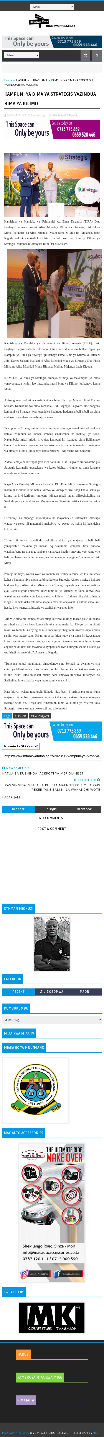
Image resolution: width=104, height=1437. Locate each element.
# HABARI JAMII (40, 716)
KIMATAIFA (25, 1400)
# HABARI (20, 716)
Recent (19, 992)
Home (8, 80)
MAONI (85, 992)
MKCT (96, 1433)
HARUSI (23, 1354)
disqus (51, 809)
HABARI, (55, 115)
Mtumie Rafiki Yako (21, 746)
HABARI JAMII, (69, 115)
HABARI (21, 80)
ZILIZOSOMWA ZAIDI (52, 992)
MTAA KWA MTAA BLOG (15, 1433)
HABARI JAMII (39, 80)
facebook (84, 809)
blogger (18, 809)
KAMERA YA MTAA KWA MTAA (39, 1377)
